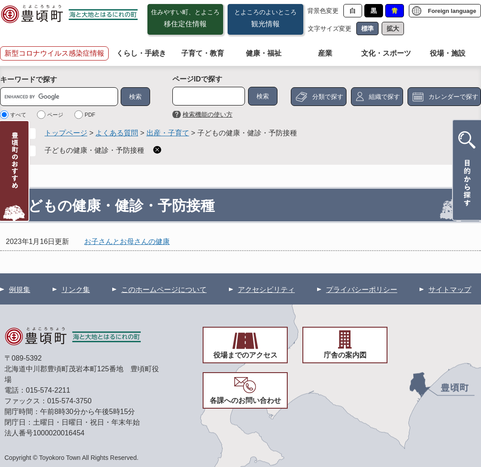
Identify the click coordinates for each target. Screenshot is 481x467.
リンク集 (75, 289)
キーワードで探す (28, 79)
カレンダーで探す (453, 96)
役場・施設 (447, 53)
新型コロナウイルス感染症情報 (54, 53)
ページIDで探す (197, 79)
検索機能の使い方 (207, 114)
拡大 (393, 28)
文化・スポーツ (386, 53)
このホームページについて (164, 289)
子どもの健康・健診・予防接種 (94, 150)
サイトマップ (449, 289)
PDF (90, 115)
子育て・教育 (202, 53)
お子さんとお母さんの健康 (127, 241)
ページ (55, 115)
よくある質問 (116, 133)
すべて (18, 115)
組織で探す (384, 96)
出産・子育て (168, 133)
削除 (157, 150)
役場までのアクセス (245, 355)
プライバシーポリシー (361, 289)
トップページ (66, 133)
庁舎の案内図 (345, 355)
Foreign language (452, 11)
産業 (325, 53)
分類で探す (327, 96)
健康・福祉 (263, 53)
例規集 (19, 289)
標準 (367, 28)
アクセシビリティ (266, 289)
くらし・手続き (141, 53)
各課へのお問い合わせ (245, 400)
